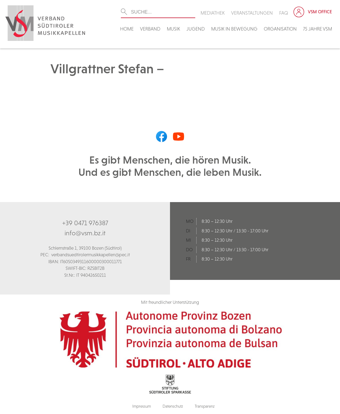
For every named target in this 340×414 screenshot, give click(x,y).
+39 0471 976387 (85, 223)
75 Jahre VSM (317, 29)
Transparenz (205, 406)
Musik (173, 29)
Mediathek (213, 13)
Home (127, 29)
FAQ (283, 13)
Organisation (280, 29)
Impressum (141, 406)
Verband (150, 29)
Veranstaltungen (252, 13)
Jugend (195, 29)
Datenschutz (173, 406)
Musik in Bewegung (234, 29)
